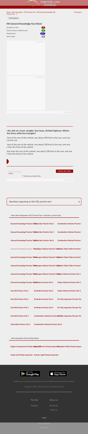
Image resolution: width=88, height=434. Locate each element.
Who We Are (53, 405)
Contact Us (53, 410)
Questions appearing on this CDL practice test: (30, 201)
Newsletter (34, 405)
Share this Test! (64, 171)
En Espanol (77, 12)
